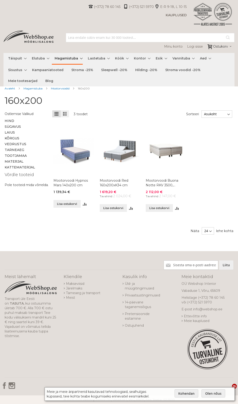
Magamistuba (33, 88)
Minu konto (173, 46)
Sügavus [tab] (13, 127)
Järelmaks (74, 288)
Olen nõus (213, 393)
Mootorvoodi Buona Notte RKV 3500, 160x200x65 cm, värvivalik (162, 182)
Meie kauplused (196, 321)
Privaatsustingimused (142, 295)
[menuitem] (16, 58)
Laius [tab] (10, 132)
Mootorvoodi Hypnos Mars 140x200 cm (70, 182)
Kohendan (186, 393)
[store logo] (28, 42)
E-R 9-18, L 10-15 (173, 7)
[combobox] (150, 37)
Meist (70, 298)
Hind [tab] (9, 121)
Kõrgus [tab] (12, 138)
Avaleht (10, 88)
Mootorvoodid (60, 88)
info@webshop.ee (207, 309)
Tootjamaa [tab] (16, 156)
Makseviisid (75, 284)
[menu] (119, 69)
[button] (85, 204)
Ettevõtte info (195, 316)
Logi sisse (195, 46)
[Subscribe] (226, 265)
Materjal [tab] (14, 161)
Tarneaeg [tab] (14, 150)
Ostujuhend (134, 325)
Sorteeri (192, 114)
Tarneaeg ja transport (83, 293)
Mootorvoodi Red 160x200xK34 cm (114, 182)
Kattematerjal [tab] (20, 167)
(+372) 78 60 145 (107, 7)
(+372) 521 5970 (141, 7)
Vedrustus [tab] (15, 144)
